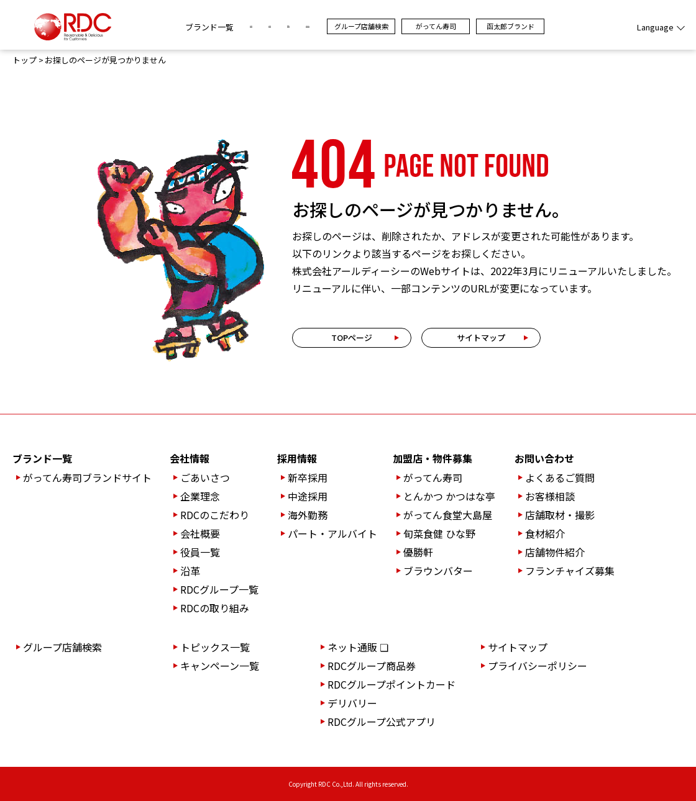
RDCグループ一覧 (219, 589)
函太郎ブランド (578, 26)
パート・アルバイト (332, 533)
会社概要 (200, 533)
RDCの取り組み (214, 608)
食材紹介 (545, 533)
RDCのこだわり (214, 515)
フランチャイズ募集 (570, 571)
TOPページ (351, 337)
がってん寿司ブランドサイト (87, 477)
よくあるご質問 (560, 477)
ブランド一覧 (142, 27)
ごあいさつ (205, 477)
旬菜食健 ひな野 (439, 533)
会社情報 (189, 458)
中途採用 (307, 496)
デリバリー (352, 703)
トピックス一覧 (215, 647)
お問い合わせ (544, 458)
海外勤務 (307, 515)
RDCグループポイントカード (391, 684)
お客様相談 (550, 496)
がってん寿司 (503, 26)
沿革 (190, 571)
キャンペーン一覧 (219, 666)
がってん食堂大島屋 (447, 515)
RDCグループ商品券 (371, 666)
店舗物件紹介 (555, 552)
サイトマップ (481, 337)
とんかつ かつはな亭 (449, 496)
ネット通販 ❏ (357, 647)
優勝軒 (418, 552)
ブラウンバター (438, 571)
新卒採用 (307, 477)
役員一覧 (200, 552)
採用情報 (297, 458)
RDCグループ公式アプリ (381, 721)
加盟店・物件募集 (432, 458)
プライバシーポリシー (537, 666)
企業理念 (200, 496)
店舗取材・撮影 (560, 515)
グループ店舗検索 (428, 26)
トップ (24, 60)
